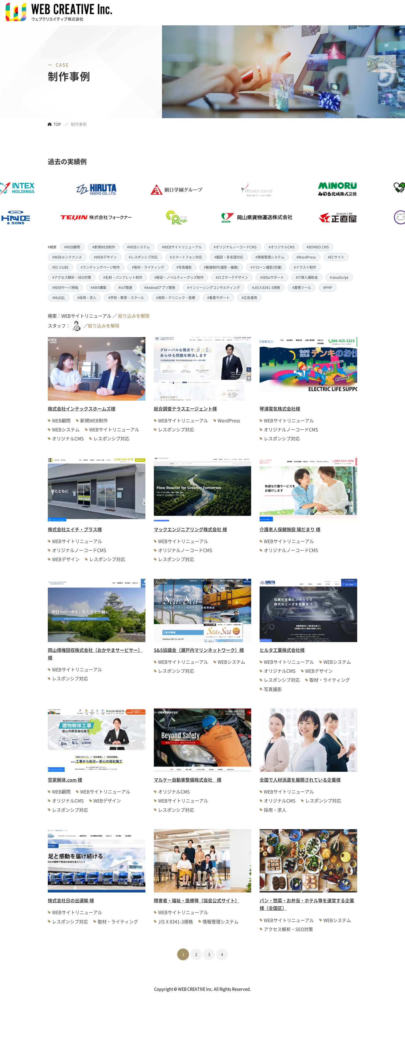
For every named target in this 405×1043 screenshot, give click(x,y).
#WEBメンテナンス (67, 257)
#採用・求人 (86, 297)
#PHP (327, 287)
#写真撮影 (184, 267)
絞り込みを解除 (134, 315)
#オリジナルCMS (281, 247)
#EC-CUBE (60, 267)
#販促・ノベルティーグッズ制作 (179, 277)
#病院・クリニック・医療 (175, 297)
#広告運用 (249, 297)
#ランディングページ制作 (100, 267)
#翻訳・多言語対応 (228, 257)
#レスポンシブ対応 (143, 257)
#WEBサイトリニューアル (182, 247)
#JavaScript (339, 277)
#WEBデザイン (105, 257)
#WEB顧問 (72, 247)
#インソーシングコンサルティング (213, 287)
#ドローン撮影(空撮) (266, 267)
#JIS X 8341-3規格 (266, 287)
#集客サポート (218, 297)
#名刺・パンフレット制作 (122, 277)
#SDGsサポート (272, 277)
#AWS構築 (98, 287)
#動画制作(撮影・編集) (221, 267)
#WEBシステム (138, 247)
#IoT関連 (125, 287)
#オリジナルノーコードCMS (235, 247)
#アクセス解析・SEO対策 (71, 277)
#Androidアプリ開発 (159, 287)
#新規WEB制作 (103, 247)
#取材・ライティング (148, 267)
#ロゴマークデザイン (232, 277)
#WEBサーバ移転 (65, 287)
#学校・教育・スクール (126, 297)
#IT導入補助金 (307, 277)
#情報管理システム (269, 257)
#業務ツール (301, 287)
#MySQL (58, 297)
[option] (190, 203)
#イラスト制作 (305, 267)
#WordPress (306, 257)
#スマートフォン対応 (186, 257)
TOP (57, 124)
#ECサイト (336, 257)
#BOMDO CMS (318, 247)
